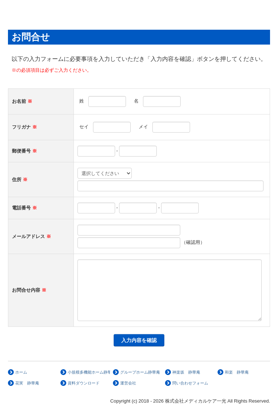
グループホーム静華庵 (140, 372)
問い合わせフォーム (190, 383)
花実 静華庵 (27, 383)
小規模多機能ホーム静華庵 (89, 372)
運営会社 (128, 383)
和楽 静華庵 (237, 372)
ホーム (21, 372)
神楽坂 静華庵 (186, 372)
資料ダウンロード (84, 383)
